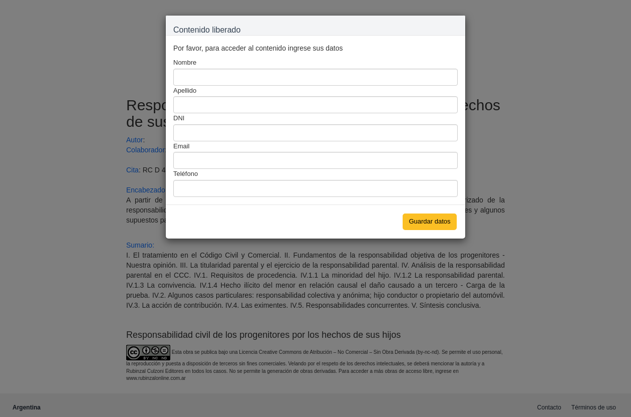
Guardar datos (429, 221)
